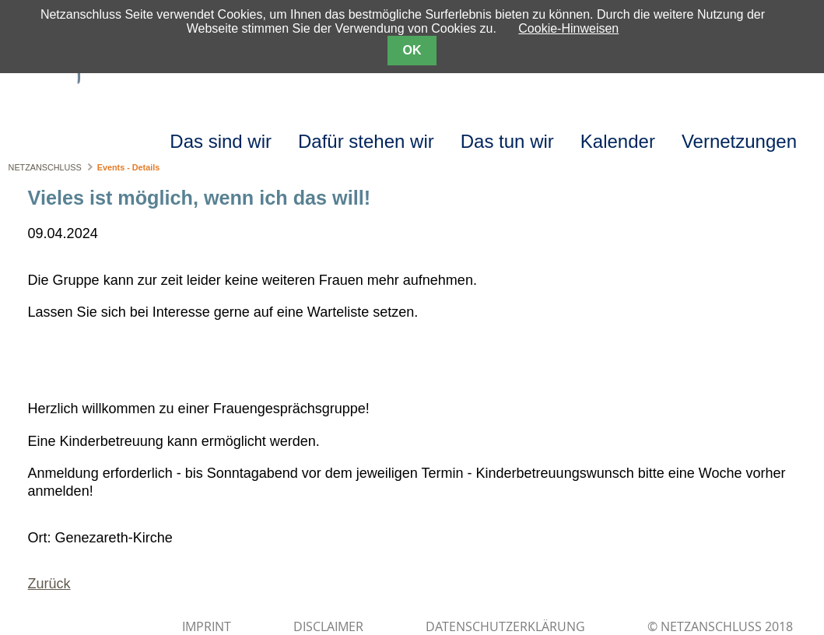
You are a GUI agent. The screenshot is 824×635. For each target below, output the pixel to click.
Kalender (617, 141)
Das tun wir (507, 141)
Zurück (49, 583)
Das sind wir (221, 141)
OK (412, 50)
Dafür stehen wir (366, 141)
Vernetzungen (739, 141)
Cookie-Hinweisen (568, 28)
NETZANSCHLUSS (45, 167)
